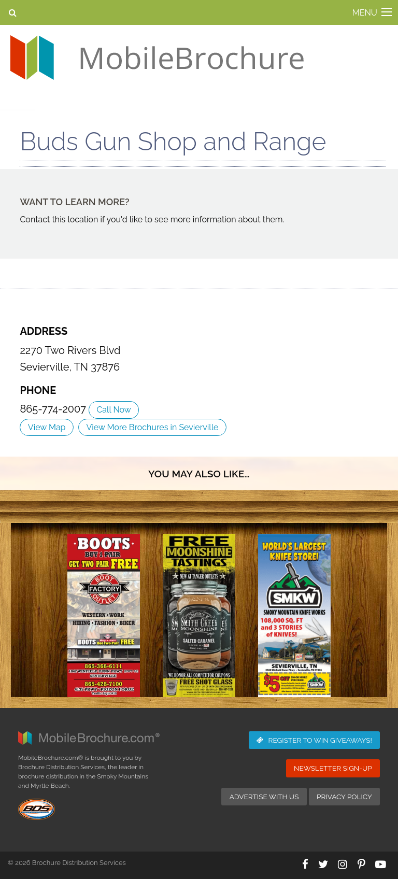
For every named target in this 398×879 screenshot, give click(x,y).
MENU (364, 13)
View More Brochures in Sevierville (152, 427)
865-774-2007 (54, 409)
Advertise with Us (264, 796)
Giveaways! (314, 740)
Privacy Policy (344, 796)
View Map (47, 427)
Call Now (113, 410)
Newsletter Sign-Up (333, 768)
